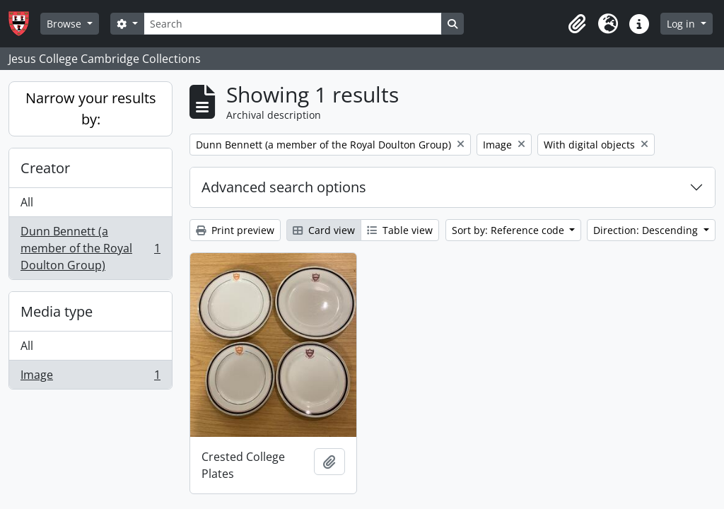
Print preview (235, 230)
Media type (57, 311)
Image (90, 377)
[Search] (293, 24)
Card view (324, 230)
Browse (65, 23)
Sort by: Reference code (509, 230)
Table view (400, 230)
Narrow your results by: (90, 108)
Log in (682, 23)
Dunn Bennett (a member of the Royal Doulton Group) (90, 248)
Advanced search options (284, 187)
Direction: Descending (647, 230)
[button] (576, 24)
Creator (45, 167)
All (27, 202)
